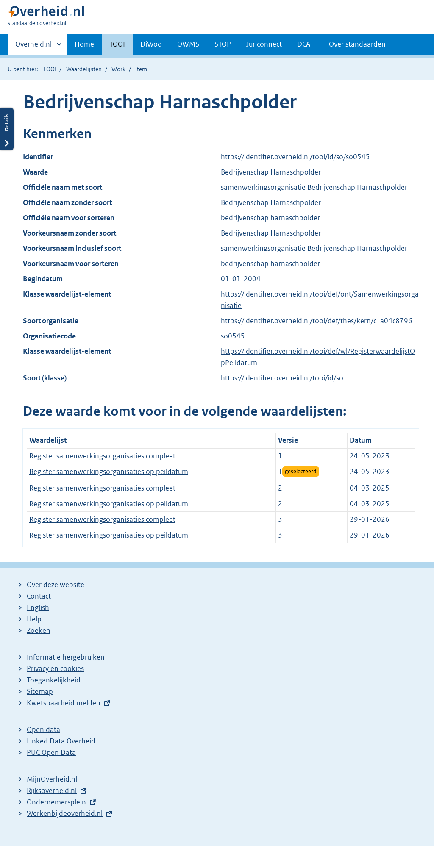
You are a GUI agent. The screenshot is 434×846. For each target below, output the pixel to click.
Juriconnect (264, 44)
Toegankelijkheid (54, 680)
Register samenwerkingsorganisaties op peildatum (108, 471)
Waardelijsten (84, 69)
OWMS (188, 44)
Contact (39, 596)
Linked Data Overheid (61, 741)
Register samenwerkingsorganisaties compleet (102, 455)
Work (118, 69)
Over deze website (55, 584)
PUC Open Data (51, 752)
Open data (43, 729)
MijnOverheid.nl (52, 779)
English (38, 607)
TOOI (117, 44)
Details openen (7, 129)
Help (34, 619)
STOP (222, 44)
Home (84, 44)
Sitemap (40, 691)
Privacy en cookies (55, 668)
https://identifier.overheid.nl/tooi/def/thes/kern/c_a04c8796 (316, 320)
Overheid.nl (33, 47)
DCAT (305, 44)
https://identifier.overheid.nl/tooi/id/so (282, 378)
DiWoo (151, 44)
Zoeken (38, 630)
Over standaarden (357, 44)
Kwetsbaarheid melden (63, 702)
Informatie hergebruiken (66, 657)
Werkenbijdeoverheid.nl (65, 813)
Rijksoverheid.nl (52, 790)
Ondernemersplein (56, 802)
